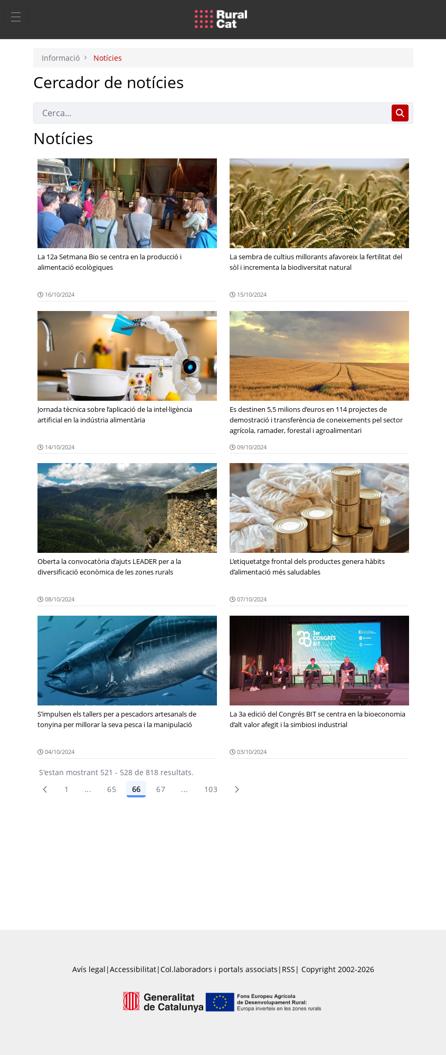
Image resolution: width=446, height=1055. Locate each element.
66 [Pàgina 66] (136, 789)
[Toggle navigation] (15, 16)
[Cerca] (210, 113)
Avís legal (89, 969)
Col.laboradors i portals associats (219, 969)
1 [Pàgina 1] (66, 789)
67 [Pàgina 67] (160, 789)
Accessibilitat (133, 969)
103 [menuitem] (210, 789)
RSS (288, 969)
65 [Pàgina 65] (111, 789)
